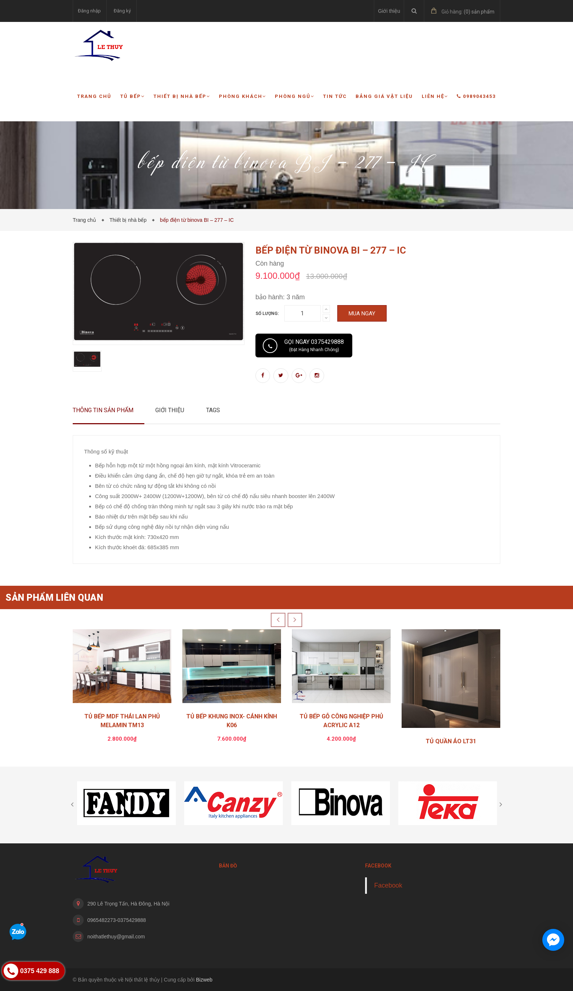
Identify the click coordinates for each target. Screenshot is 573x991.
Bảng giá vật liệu (384, 96)
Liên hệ (435, 96)
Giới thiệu (389, 11)
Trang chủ (94, 96)
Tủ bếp (132, 96)
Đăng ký (122, 11)
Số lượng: (267, 313)
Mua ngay (362, 313)
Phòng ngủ (294, 96)
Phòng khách (242, 96)
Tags (213, 410)
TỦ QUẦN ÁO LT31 (451, 741)
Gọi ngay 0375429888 (314, 345)
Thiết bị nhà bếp (181, 96)
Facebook (388, 885)
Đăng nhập (89, 11)
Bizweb (204, 980)
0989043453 (476, 96)
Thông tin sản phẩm (103, 410)
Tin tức (335, 96)
